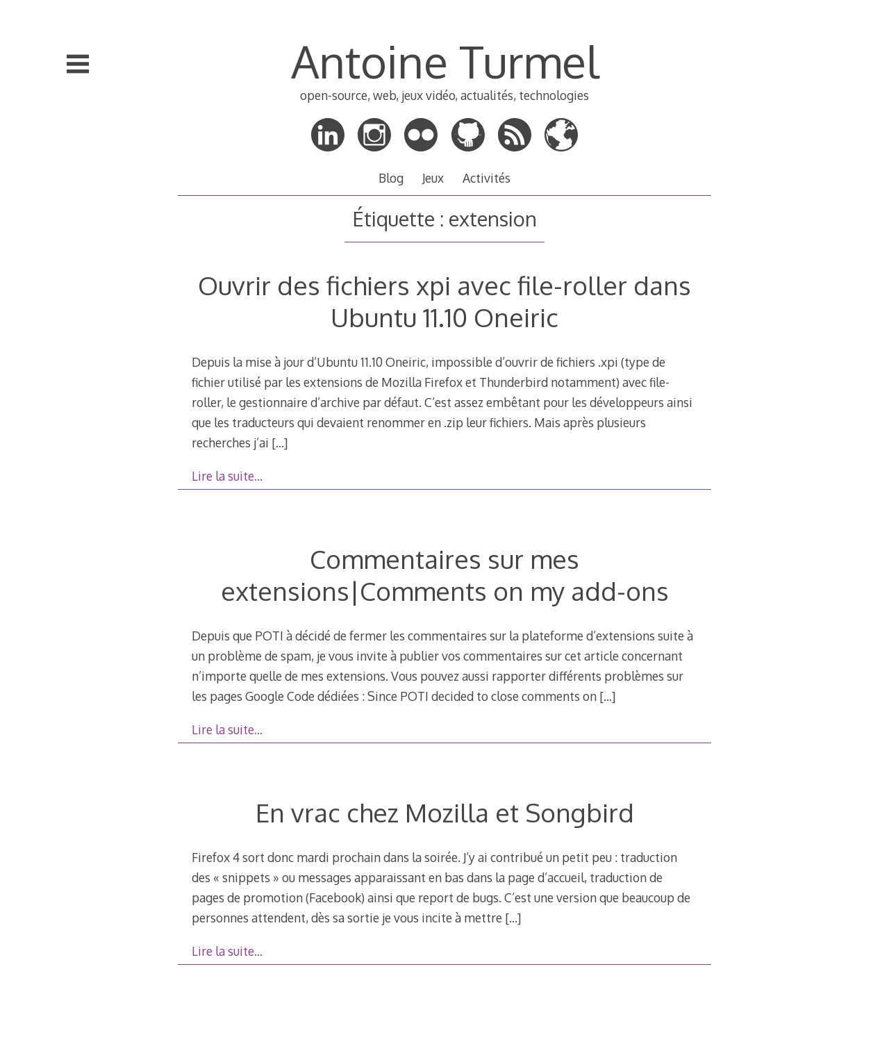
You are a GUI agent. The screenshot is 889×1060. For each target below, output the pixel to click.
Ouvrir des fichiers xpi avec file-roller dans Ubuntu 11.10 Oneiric (444, 301)
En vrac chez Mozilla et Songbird (445, 812)
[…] (280, 442)
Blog (391, 177)
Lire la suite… (227, 475)
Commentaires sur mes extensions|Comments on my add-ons (445, 575)
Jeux (433, 177)
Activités (486, 177)
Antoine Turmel (445, 61)
